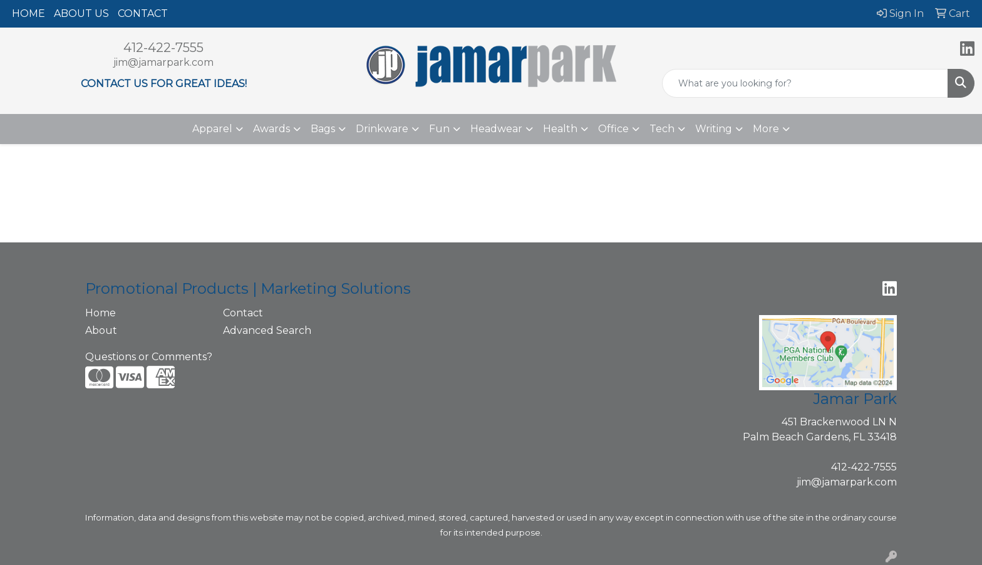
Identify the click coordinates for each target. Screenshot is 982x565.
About (101, 330)
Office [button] (613, 129)
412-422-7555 (163, 47)
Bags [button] (323, 129)
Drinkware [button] (382, 129)
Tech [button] (661, 129)
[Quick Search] (805, 83)
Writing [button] (713, 129)
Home (100, 313)
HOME (28, 13)
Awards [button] (271, 129)
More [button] (766, 129)
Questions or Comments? (148, 357)
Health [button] (560, 129)
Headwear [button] (496, 129)
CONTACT (143, 13)
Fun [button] (439, 129)
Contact (243, 313)
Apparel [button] (212, 129)
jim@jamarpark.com (163, 62)
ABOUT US (81, 13)
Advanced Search (267, 330)
